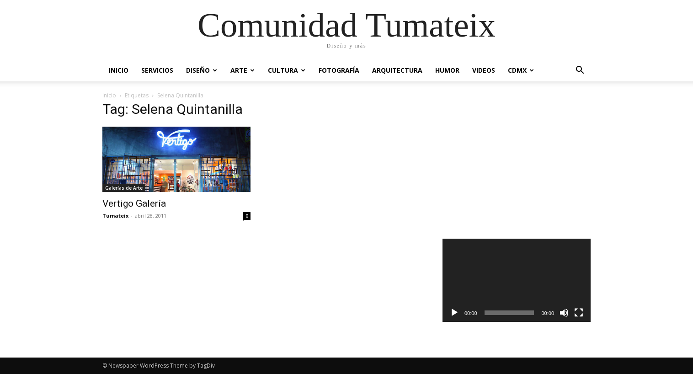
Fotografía (339, 70)
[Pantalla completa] (578, 312)
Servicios (157, 70)
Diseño (201, 70)
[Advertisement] (516, 162)
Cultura (286, 70)
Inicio (118, 70)
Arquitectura (397, 70)
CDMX (521, 70)
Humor (447, 70)
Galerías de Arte (124, 188)
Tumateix (115, 215)
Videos (483, 70)
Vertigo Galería (134, 203)
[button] (580, 71)
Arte (242, 70)
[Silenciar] (564, 312)
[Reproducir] (454, 312)
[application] (516, 280)
